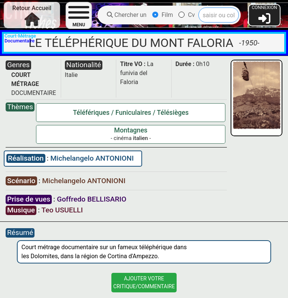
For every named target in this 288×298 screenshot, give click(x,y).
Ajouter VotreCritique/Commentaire (144, 282)
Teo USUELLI (61, 210)
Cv (186, 14)
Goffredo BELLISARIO (91, 199)
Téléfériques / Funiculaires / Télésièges (131, 112)
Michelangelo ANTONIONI (92, 158)
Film (162, 14)
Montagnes (130, 130)
